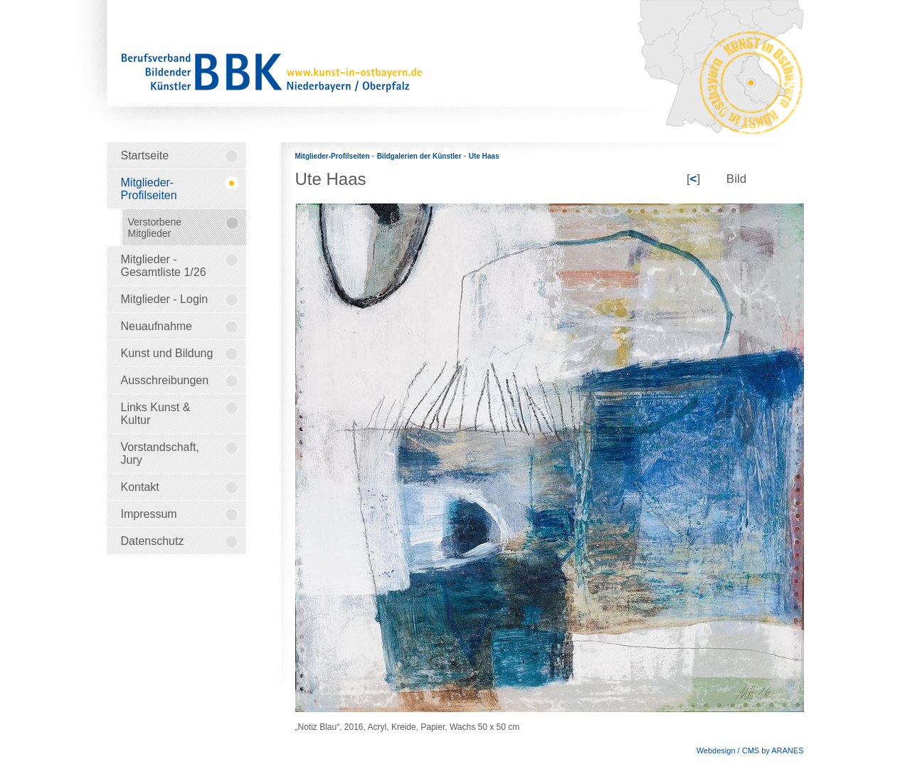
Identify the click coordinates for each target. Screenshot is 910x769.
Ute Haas (484, 156)
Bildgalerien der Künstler (420, 156)
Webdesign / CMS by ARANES (750, 750)
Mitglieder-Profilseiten (333, 156)
